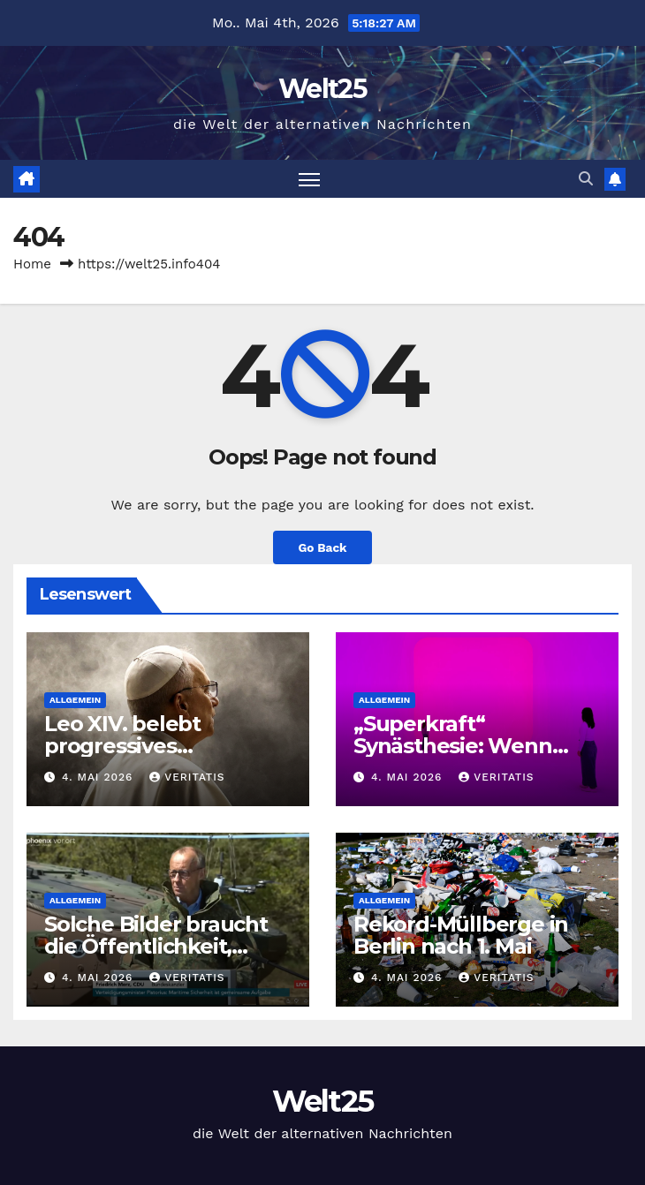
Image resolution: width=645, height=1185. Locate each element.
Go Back (322, 547)
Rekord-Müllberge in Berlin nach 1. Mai (460, 935)
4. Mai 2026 (99, 777)
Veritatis (186, 777)
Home (32, 264)
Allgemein (75, 700)
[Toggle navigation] (309, 179)
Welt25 (322, 88)
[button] (586, 178)
